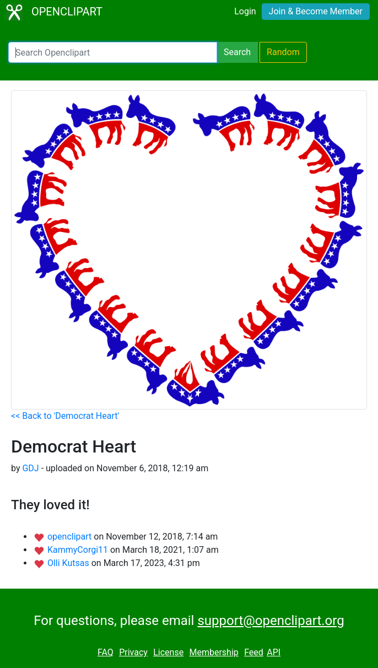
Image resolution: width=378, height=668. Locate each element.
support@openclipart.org (270, 620)
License (168, 652)
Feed (253, 652)
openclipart (70, 536)
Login (245, 11)
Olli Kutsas (69, 563)
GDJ (30, 468)
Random (283, 52)
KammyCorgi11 (78, 550)
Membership (213, 652)
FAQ (106, 652)
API (273, 652)
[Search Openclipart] (112, 52)
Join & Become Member (316, 11)
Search (237, 52)
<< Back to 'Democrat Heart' (65, 416)
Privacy (133, 652)
